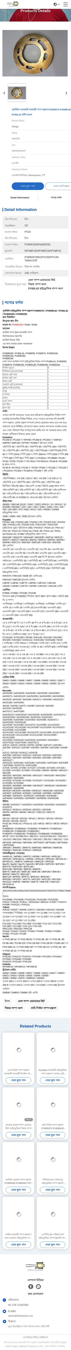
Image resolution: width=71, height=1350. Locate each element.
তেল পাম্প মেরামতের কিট (31, 1001)
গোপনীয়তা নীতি (30, 1337)
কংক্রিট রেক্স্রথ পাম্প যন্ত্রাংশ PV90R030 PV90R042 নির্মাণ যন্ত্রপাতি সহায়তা (18, 1181)
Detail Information (19, 197)
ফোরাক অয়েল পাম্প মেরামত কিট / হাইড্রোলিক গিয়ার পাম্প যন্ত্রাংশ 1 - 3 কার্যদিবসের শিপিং (18, 1127)
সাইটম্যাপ (44, 1337)
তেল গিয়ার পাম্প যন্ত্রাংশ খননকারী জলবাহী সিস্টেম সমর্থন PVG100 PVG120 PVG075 (18, 1072)
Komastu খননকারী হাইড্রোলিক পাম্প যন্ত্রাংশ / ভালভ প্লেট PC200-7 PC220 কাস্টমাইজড (53, 1072)
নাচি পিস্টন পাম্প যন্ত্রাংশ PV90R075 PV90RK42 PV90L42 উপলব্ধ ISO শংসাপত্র (52, 1127)
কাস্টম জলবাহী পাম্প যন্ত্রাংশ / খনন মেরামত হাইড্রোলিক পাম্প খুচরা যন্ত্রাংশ (18, 1236)
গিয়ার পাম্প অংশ (14, 1008)
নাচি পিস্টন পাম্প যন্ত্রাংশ (43, 1008)
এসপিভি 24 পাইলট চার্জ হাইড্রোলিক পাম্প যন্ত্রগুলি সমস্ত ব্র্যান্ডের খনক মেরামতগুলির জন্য (53, 1236)
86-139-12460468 (18, 1305)
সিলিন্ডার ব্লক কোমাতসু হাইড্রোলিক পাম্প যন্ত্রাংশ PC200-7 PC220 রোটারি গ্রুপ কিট (53, 1181)
